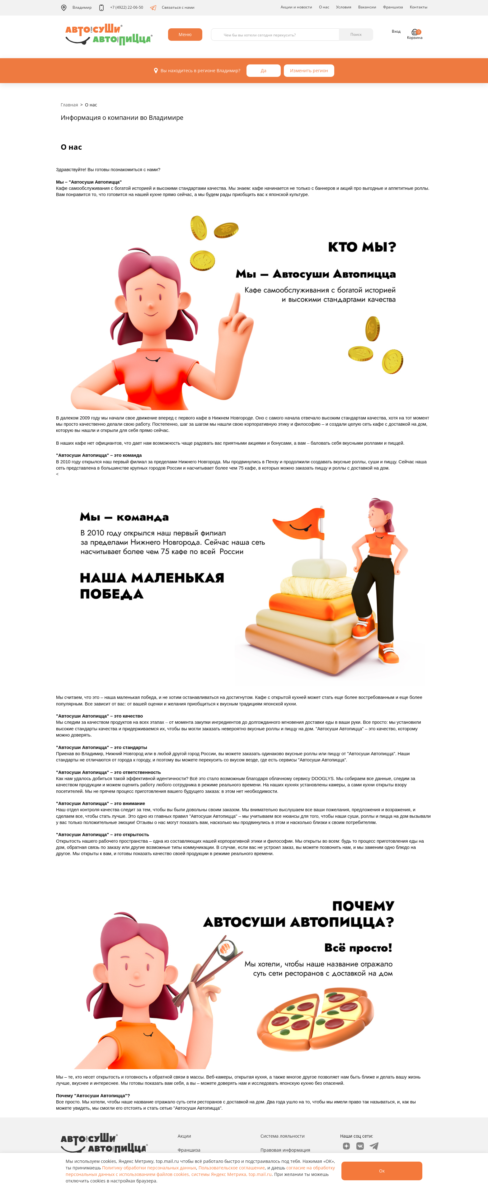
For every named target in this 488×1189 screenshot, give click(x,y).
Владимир (76, 8)
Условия (343, 7)
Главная (69, 105)
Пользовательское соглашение (232, 1168)
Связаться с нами (172, 8)
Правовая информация (285, 1150)
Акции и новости (296, 7)
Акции (184, 1136)
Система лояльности (282, 1136)
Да (263, 70)
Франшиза (393, 7)
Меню (185, 34)
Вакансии (367, 7)
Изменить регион (309, 70)
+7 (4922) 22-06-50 (120, 8)
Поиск (356, 34)
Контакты (418, 7)
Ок (382, 1171)
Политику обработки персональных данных (149, 1168)
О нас (324, 7)
